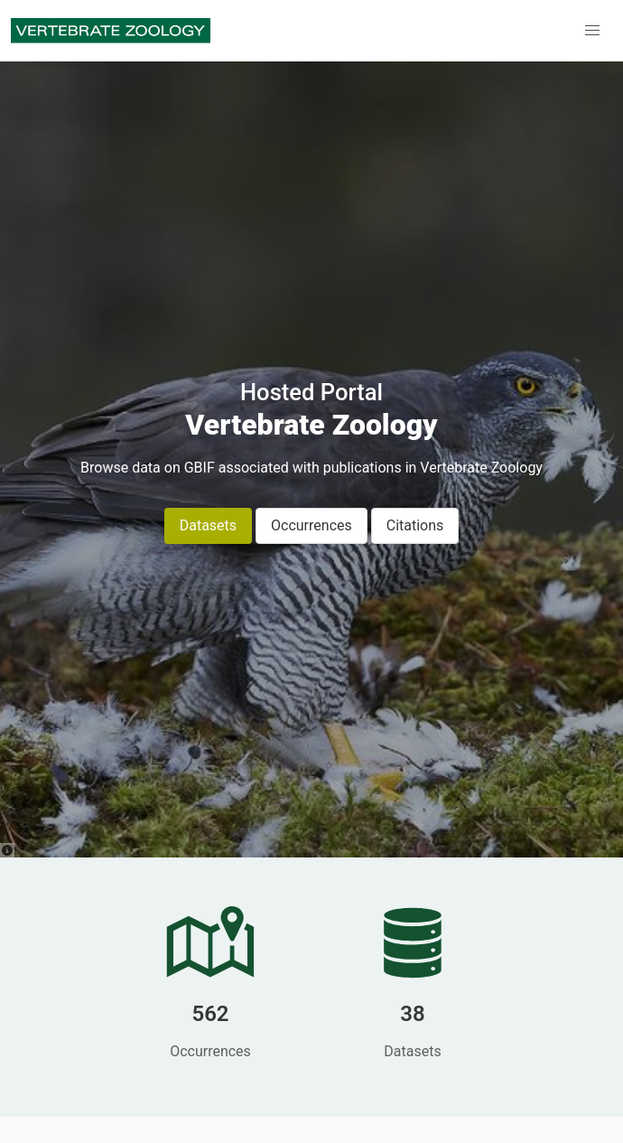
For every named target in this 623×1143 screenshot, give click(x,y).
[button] (592, 30)
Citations (415, 525)
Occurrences (311, 525)
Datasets (208, 525)
